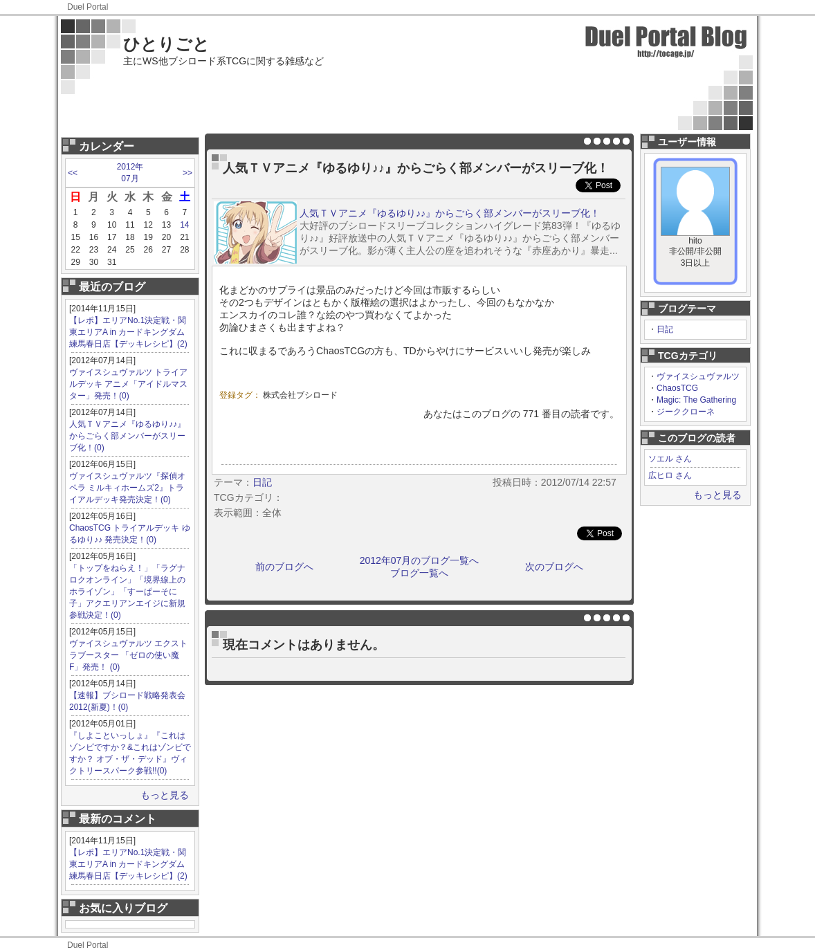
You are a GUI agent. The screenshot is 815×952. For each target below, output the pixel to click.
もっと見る (164, 794)
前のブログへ (284, 566)
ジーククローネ (686, 411)
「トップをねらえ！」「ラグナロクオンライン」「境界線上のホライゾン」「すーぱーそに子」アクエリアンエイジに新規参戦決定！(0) (127, 591)
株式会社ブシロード (300, 395)
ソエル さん (670, 459)
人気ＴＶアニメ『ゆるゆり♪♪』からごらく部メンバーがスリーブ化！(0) (127, 435)
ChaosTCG (677, 388)
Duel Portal (87, 7)
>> (187, 173)
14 (184, 225)
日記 (665, 329)
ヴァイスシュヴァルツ (698, 376)
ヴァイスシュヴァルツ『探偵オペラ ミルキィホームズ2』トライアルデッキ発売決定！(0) (127, 487)
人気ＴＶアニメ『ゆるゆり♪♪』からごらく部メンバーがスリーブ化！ (450, 213)
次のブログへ (554, 566)
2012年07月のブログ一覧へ (419, 560)
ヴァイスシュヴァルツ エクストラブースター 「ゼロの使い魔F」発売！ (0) (128, 655)
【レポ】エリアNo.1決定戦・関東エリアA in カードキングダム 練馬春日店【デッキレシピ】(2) (128, 332)
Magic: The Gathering (696, 400)
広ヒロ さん (670, 475)
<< (72, 173)
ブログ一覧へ (419, 572)
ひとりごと (166, 44)
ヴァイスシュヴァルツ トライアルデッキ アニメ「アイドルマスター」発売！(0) (128, 384)
